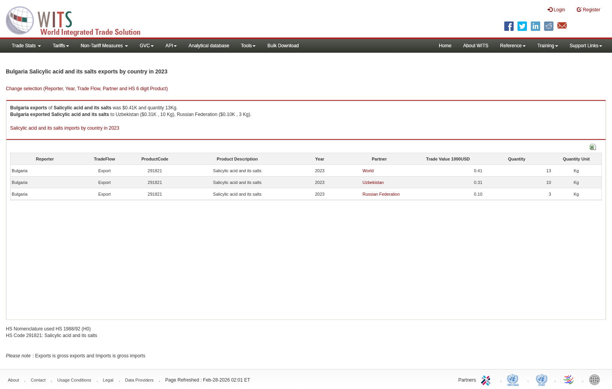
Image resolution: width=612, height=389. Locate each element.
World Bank (596, 379)
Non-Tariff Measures (104, 45)
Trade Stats (26, 45)
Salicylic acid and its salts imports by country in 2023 (64, 128)
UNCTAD (514, 379)
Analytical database (209, 45)
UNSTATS (542, 379)
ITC (487, 379)
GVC (147, 45)
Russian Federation (381, 194)
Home (445, 45)
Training (547, 45)
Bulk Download (283, 45)
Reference (512, 45)
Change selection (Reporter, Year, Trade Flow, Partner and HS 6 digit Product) (87, 88)
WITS (78, 19)
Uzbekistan (373, 182)
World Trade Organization (569, 379)
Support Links (586, 45)
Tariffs (61, 45)
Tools (248, 45)
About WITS (476, 45)
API (171, 45)
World (368, 170)
